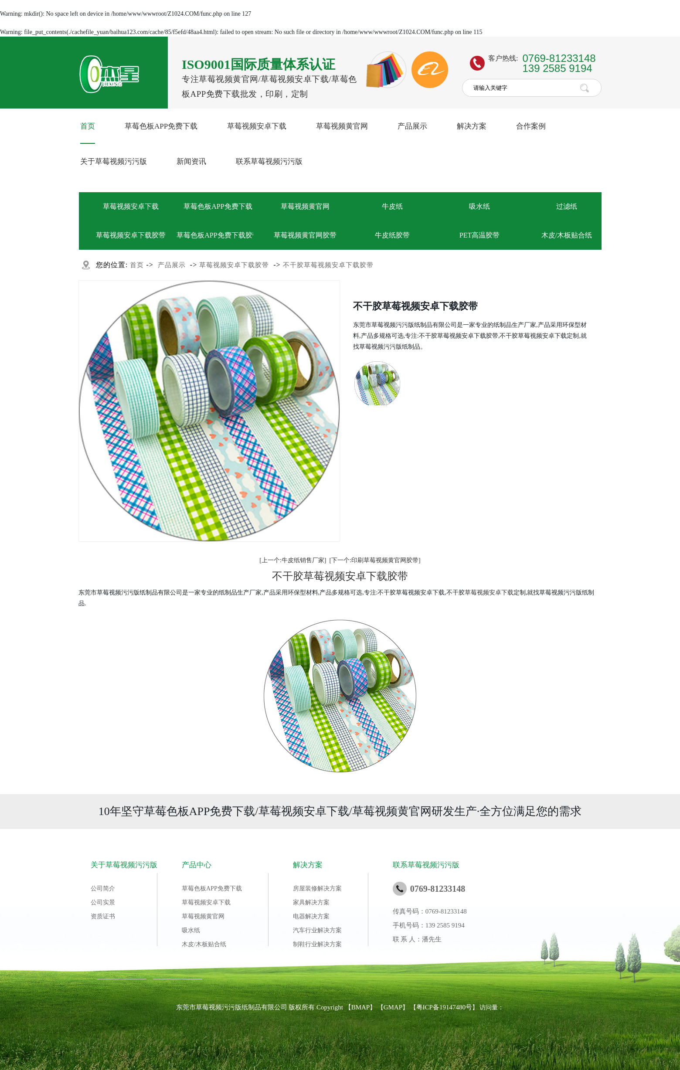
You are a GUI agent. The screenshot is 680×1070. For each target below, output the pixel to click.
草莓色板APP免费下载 (161, 126)
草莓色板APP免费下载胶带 (218, 235)
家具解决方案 (311, 902)
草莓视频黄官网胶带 (305, 235)
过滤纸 (566, 206)
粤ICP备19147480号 (444, 1007)
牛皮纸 (392, 206)
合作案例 (531, 126)
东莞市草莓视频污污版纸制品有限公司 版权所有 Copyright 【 (263, 1007)
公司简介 (103, 888)
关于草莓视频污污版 (113, 161)
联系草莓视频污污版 (269, 161)
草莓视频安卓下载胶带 (130, 235)
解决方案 (471, 126)
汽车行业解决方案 (317, 930)
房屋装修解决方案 (317, 888)
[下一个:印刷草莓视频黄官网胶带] (375, 560)
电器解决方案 (311, 916)
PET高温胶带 (479, 235)
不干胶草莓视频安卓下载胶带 (328, 265)
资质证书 (103, 916)
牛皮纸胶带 (392, 235)
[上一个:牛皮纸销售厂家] (292, 560)
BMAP (360, 1007)
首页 (87, 126)
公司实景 (103, 902)
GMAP (393, 1007)
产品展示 (412, 126)
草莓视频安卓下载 (256, 126)
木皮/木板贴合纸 (567, 235)
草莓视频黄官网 (342, 126)
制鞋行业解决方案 (317, 944)
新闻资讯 (191, 161)
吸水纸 (479, 206)
